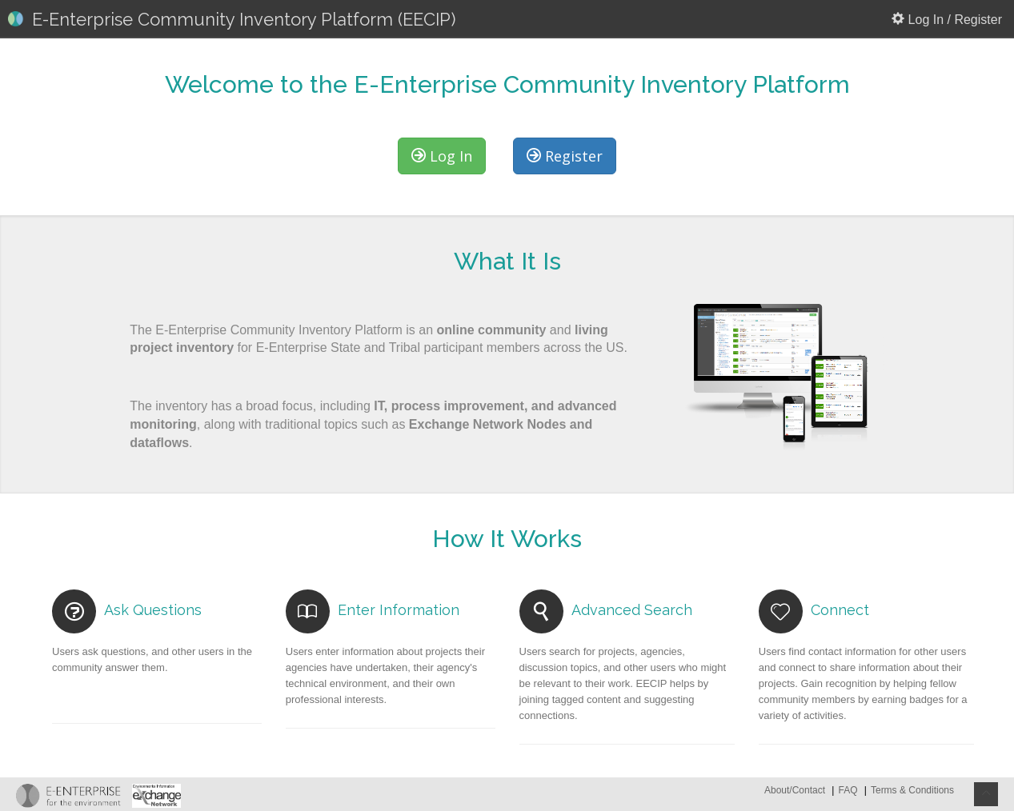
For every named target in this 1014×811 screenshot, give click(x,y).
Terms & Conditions (912, 790)
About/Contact (796, 790)
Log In (441, 156)
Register (565, 156)
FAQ (847, 790)
